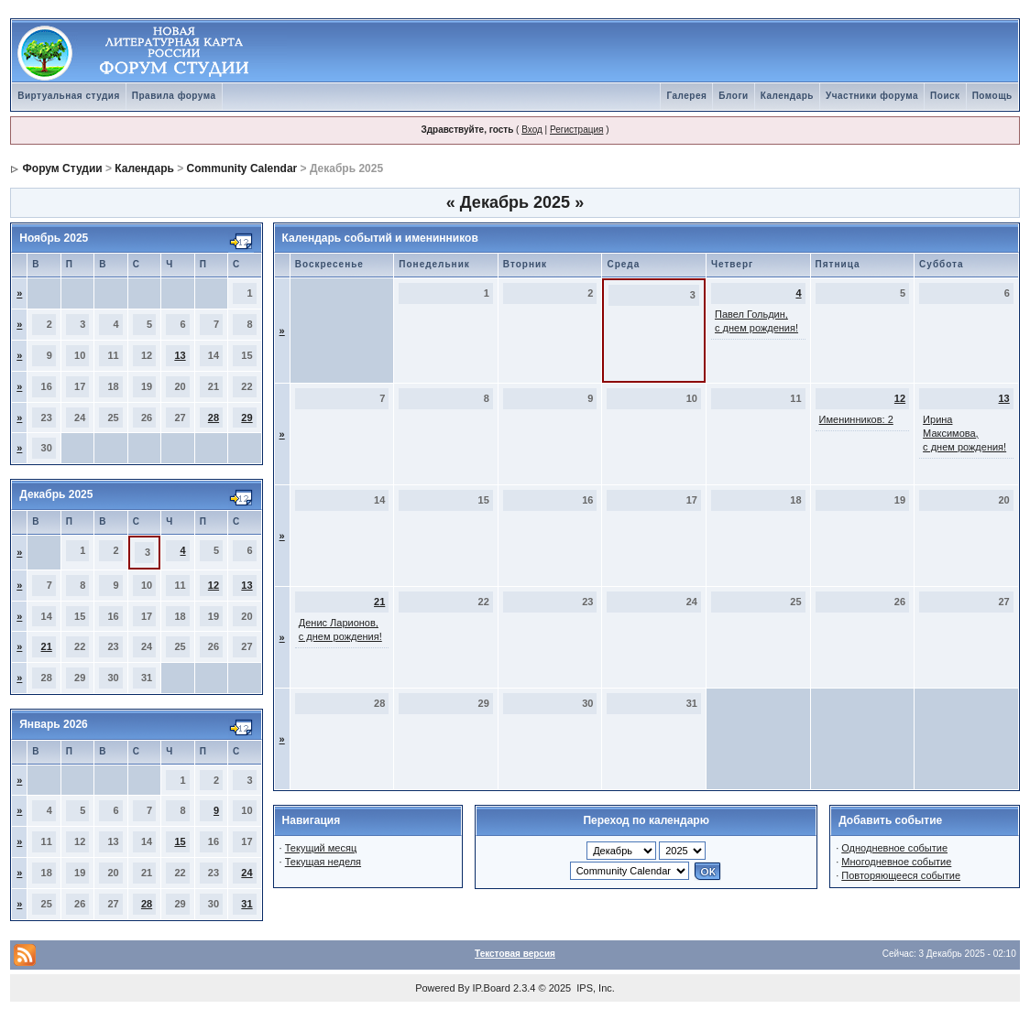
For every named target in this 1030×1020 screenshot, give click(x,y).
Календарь (787, 96)
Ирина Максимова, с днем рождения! (964, 433)
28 (213, 417)
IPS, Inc (594, 987)
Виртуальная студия (68, 96)
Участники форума (872, 96)
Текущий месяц (321, 847)
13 (179, 355)
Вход (531, 130)
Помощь (992, 96)
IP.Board (491, 987)
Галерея (686, 96)
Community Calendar (242, 168)
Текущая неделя (323, 861)
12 (213, 585)
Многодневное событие (896, 861)
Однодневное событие (894, 847)
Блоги (733, 96)
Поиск (945, 96)
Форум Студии (63, 168)
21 (46, 646)
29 (246, 417)
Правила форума (174, 96)
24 (246, 872)
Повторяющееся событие (900, 875)
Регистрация (576, 130)
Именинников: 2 (856, 419)
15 (179, 841)
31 (246, 903)
